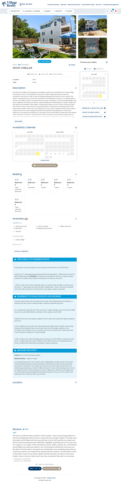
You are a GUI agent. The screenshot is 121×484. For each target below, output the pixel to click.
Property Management (111, 5)
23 (46, 153)
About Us (99, 5)
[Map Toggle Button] (107, 11)
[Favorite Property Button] (72, 18)
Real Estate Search (74, 5)
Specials (63, 5)
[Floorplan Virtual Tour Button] (44, 61)
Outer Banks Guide (88, 5)
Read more (18, 121)
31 (51, 157)
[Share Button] (72, 65)
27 (63, 153)
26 (59, 153)
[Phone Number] (25, 4)
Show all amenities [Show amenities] (21, 251)
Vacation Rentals (53, 5)
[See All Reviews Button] (51, 468)
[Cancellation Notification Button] (45, 165)
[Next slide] (35, 468)
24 (51, 153)
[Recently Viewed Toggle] (111, 11)
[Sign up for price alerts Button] (94, 112)
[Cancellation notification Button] (94, 116)
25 (55, 153)
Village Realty (51, 478)
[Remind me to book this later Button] (94, 108)
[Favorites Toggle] (116, 11)
